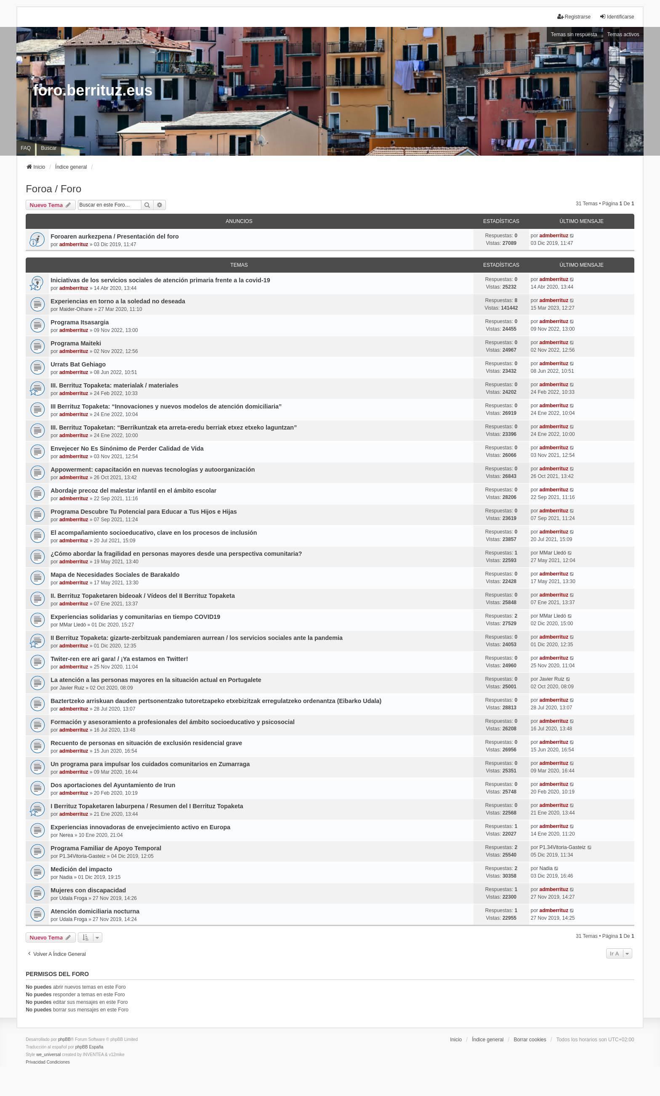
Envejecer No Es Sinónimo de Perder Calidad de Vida (127, 448)
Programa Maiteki (76, 343)
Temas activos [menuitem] (623, 34)
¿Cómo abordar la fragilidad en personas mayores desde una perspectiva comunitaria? (176, 553)
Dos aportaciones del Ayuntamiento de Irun (113, 785)
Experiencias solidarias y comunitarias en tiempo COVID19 (135, 616)
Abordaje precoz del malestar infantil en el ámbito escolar (133, 490)
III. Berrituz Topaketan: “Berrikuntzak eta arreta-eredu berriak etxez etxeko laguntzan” (174, 427)
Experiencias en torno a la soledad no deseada (118, 301)
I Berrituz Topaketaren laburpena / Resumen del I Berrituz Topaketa (147, 806)
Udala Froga (73, 898)
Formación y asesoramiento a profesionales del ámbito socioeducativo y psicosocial (173, 722)
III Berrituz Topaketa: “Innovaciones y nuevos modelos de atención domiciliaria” (166, 406)
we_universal (48, 1054)
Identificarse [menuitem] (616, 16)
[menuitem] (35, 1062)
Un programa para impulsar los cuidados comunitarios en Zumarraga (150, 764)
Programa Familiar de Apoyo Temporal (106, 848)
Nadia (65, 877)
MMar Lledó (552, 553)
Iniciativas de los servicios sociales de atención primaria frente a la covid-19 (160, 280)
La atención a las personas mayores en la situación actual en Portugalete (156, 680)
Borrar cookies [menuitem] (530, 1040)
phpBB (64, 1039)
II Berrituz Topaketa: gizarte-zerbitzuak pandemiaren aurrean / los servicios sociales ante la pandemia (197, 637)
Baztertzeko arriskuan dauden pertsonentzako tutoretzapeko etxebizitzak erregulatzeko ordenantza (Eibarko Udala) (216, 701)
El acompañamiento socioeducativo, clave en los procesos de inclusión (154, 532)
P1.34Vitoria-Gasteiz (82, 856)
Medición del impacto (81, 869)
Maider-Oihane (76, 309)
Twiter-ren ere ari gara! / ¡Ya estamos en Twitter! (119, 658)
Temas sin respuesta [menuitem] (574, 34)
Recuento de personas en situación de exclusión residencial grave (146, 743)
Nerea (66, 835)
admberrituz (73, 244)
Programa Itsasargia (80, 322)
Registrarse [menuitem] (574, 16)
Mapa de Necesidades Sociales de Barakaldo (115, 574)
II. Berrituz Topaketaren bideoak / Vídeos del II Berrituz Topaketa (143, 595)
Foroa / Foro (53, 188)
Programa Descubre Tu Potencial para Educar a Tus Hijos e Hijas (144, 511)
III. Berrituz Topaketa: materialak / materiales (114, 385)
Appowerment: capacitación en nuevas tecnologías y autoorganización (153, 469)
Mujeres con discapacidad (88, 890)
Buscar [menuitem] (48, 148)
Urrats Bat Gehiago (78, 364)
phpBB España (89, 1047)
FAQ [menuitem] (26, 148)
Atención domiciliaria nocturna (95, 911)
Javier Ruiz (71, 688)
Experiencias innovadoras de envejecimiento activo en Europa (140, 827)
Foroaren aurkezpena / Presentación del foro (115, 236)
